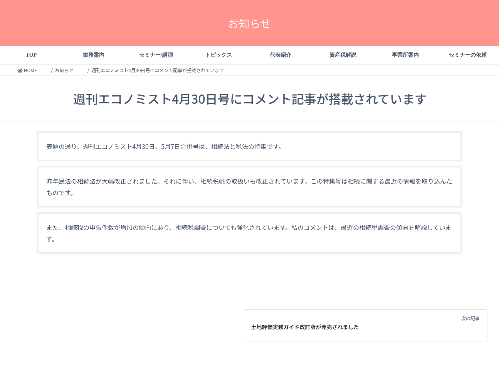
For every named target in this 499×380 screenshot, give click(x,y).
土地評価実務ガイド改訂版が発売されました (305, 327)
